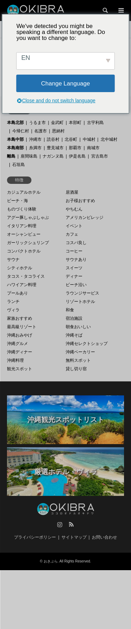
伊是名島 (77, 156)
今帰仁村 (20, 131)
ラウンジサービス (82, 293)
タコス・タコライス (26, 276)
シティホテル (19, 267)
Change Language (65, 83)
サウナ (13, 259)
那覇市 (75, 147)
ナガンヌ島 (53, 156)
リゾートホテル (80, 301)
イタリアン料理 (21, 225)
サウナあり (76, 259)
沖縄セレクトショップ (87, 343)
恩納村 (58, 131)
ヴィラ (13, 309)
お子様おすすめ (80, 200)
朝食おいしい (78, 326)
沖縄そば (74, 335)
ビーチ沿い (76, 284)
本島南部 (15, 147)
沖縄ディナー (19, 352)
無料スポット (78, 360)
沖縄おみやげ (19, 335)
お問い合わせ (104, 537)
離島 (11, 156)
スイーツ (74, 267)
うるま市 (37, 122)
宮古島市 (99, 156)
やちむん (74, 209)
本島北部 (15, 122)
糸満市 (35, 147)
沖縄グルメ (17, 343)
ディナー (74, 276)
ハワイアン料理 (21, 284)
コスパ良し (76, 242)
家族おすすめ (19, 318)
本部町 (75, 122)
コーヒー (74, 251)
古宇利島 (95, 122)
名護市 (40, 131)
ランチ (13, 301)
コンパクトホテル (24, 251)
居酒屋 (72, 192)
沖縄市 (35, 139)
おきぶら (51, 561)
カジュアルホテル (24, 192)
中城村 (89, 139)
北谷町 (71, 139)
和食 (70, 309)
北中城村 (109, 139)
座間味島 (29, 156)
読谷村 (53, 139)
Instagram (59, 524)
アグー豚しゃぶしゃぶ (28, 217)
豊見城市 (55, 147)
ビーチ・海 (17, 200)
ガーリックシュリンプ (28, 242)
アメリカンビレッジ (84, 217)
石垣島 (18, 164)
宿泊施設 (74, 318)
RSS (71, 524)
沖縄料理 (15, 360)
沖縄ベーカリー (80, 352)
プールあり (17, 293)
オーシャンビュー (24, 234)
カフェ (72, 234)
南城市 (93, 147)
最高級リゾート (21, 326)
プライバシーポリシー (35, 537)
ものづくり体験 (21, 209)
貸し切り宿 (76, 368)
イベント (74, 225)
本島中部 (15, 139)
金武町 (57, 122)
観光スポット (19, 368)
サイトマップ (74, 537)
